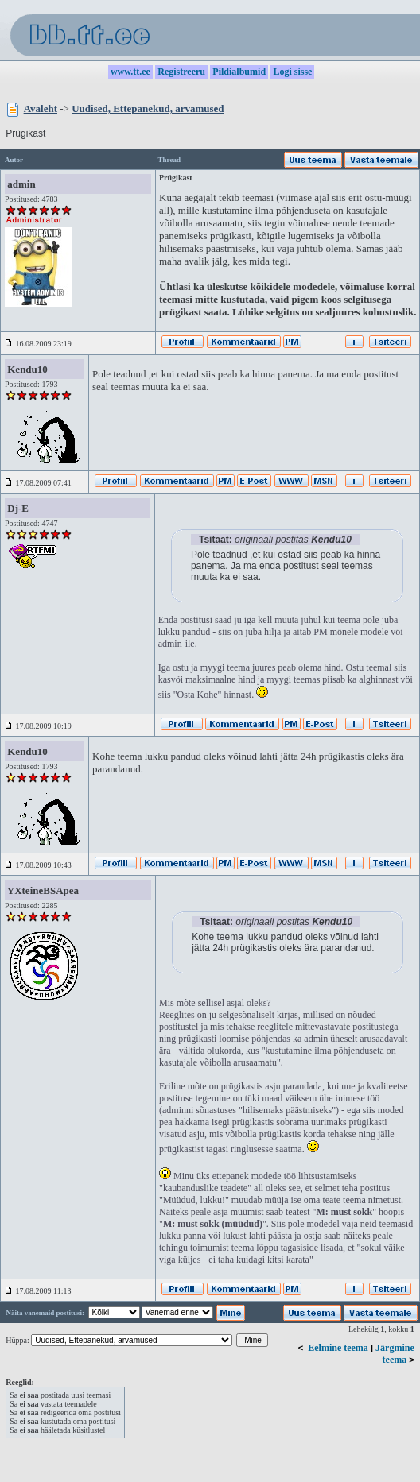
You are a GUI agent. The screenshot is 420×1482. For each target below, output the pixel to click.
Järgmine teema (394, 1353)
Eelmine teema (338, 1347)
